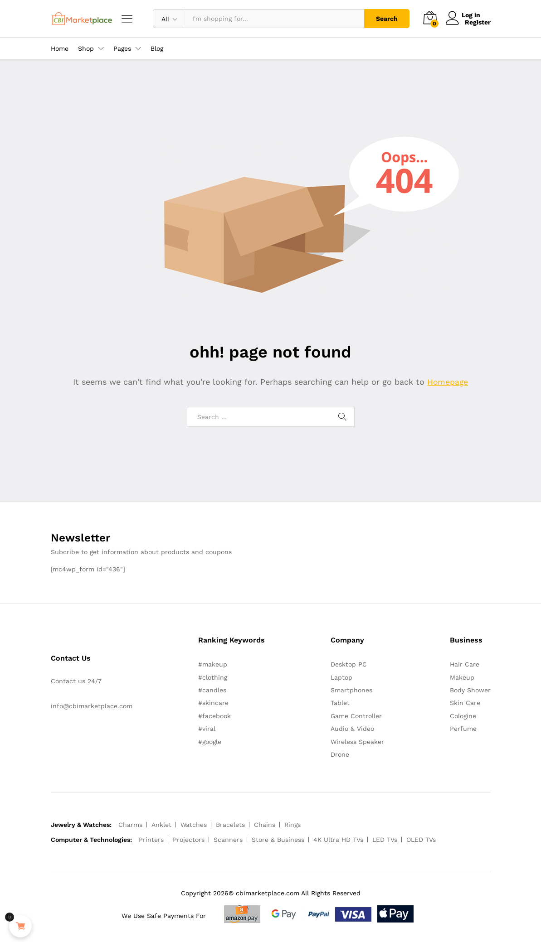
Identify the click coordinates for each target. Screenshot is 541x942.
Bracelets (230, 824)
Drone (340, 754)
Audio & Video (352, 728)
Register (478, 22)
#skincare (213, 702)
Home (59, 48)
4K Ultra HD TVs (338, 839)
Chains (264, 824)
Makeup (462, 677)
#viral (206, 728)
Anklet (161, 824)
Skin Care (465, 702)
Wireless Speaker (357, 741)
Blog (157, 48)
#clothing (212, 677)
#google (209, 741)
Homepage (447, 381)
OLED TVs (421, 839)
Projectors (189, 839)
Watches (193, 824)
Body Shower (470, 690)
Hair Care (464, 664)
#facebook (214, 716)
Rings (292, 824)
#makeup (212, 664)
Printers (151, 839)
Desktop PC (349, 664)
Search (387, 18)
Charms (130, 824)
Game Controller (356, 716)
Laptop (341, 677)
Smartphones (351, 690)
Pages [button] (122, 48)
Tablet (340, 702)
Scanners (228, 839)
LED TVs (384, 839)
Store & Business (278, 839)
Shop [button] (86, 48)
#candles (212, 690)
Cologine (463, 716)
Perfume (463, 728)
